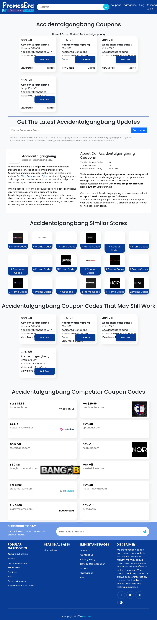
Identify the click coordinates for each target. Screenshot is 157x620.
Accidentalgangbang (92, 34)
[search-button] (106, 7)
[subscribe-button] (144, 531)
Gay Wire (21, 176)
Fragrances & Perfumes (21, 585)
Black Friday (50, 550)
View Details (27, 67)
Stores (84, 568)
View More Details (31, 337)
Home (56, 34)
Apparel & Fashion (18, 553)
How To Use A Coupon (92, 563)
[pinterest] (121, 602)
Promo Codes (70, 34)
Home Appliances (18, 563)
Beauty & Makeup (17, 581)
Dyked (45, 176)
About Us (85, 550)
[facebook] (121, 595)
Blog (141, 5)
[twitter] (130, 595)
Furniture (12, 572)
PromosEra (88, 616)
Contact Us (86, 554)
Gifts (10, 576)
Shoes (11, 558)
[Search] (73, 7)
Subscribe (139, 130)
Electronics (14, 567)
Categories (130, 5)
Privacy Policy (87, 559)
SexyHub (31, 176)
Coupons (115, 5)
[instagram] (139, 595)
